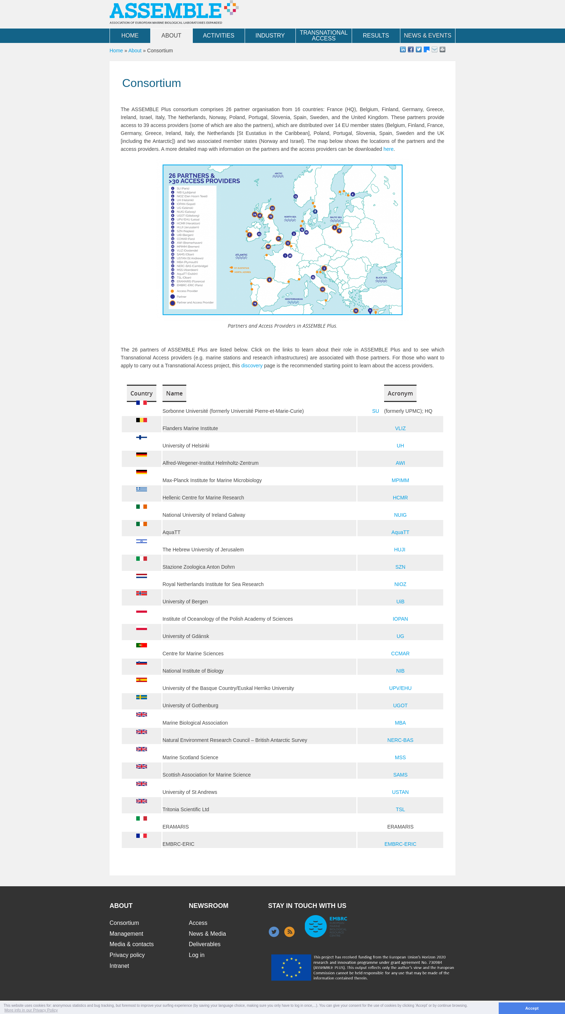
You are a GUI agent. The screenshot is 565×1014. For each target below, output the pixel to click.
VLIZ (400, 428)
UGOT (400, 705)
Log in (197, 955)
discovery (252, 365)
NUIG (400, 515)
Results (376, 35)
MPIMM (400, 480)
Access (198, 923)
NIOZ (400, 584)
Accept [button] (532, 1008)
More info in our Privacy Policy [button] (31, 1010)
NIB (400, 671)
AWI (400, 463)
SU (375, 411)
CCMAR (400, 653)
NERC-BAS (400, 740)
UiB (400, 601)
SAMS (400, 775)
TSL (400, 809)
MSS (400, 757)
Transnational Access (324, 35)
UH (400, 446)
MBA (400, 723)
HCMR (400, 498)
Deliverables (205, 944)
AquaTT (400, 532)
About (171, 35)
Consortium (124, 923)
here (388, 149)
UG (400, 636)
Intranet (119, 966)
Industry (270, 35)
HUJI (399, 549)
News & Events (427, 35)
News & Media (207, 934)
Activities (218, 35)
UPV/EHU (400, 688)
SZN (400, 567)
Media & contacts (132, 944)
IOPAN (400, 619)
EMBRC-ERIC (400, 844)
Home (130, 35)
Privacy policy (127, 955)
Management (126, 934)
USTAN (400, 792)
